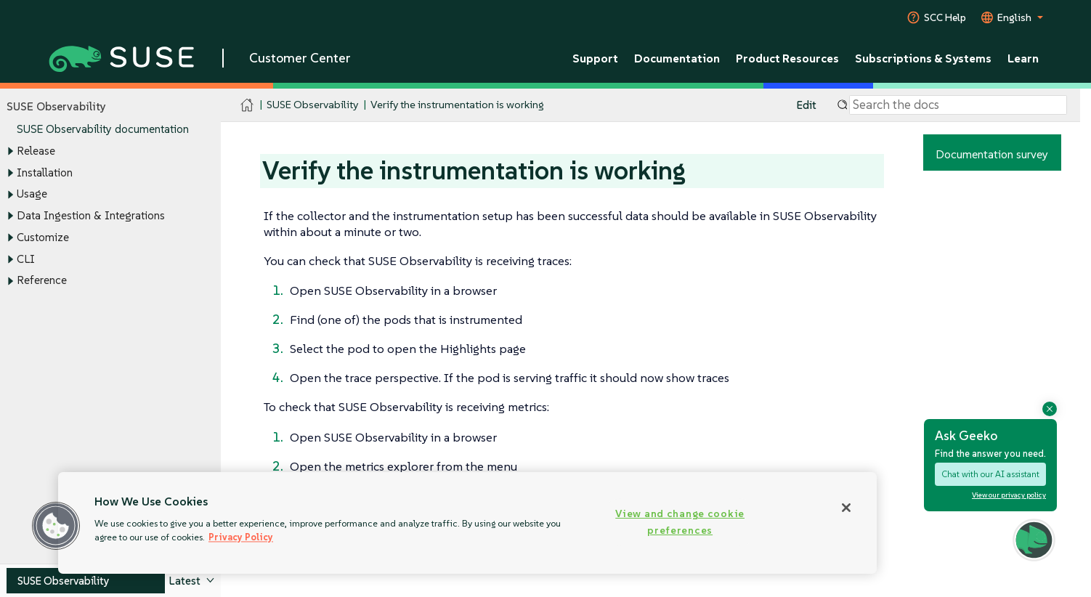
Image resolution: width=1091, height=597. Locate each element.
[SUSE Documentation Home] (247, 105)
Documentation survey (992, 154)
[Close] (846, 508)
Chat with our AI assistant (990, 473)
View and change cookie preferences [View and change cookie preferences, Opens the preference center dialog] (680, 522)
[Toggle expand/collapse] (10, 152)
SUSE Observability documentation (103, 130)
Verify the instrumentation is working (457, 105)
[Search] (958, 105)
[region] (467, 523)
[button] (1034, 539)
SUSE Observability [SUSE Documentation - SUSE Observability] (312, 105)
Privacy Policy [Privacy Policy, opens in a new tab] (240, 537)
